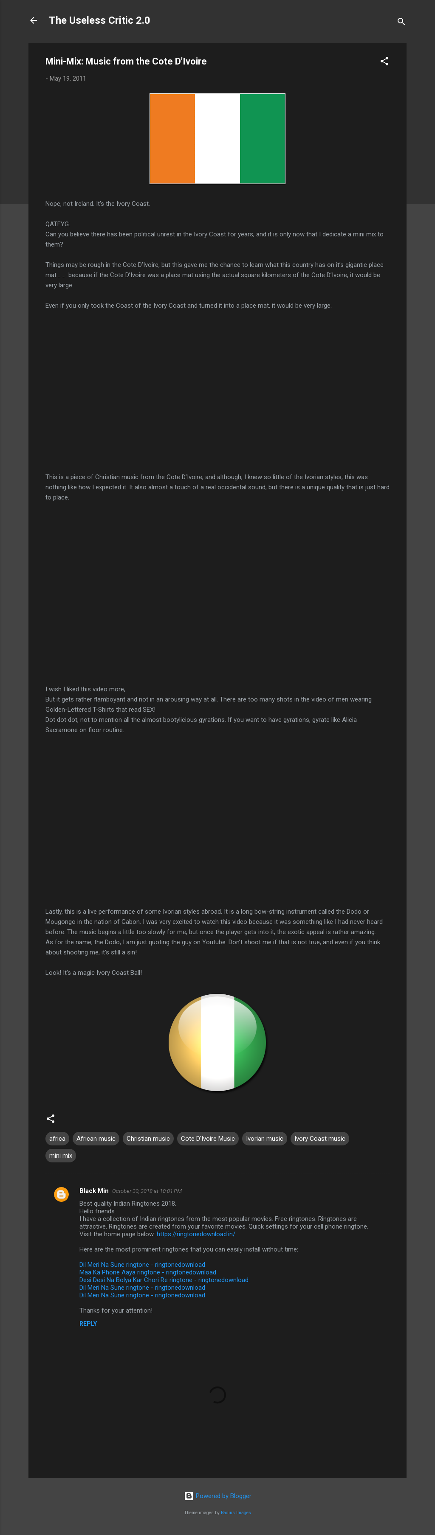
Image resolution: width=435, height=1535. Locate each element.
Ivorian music (264, 1138)
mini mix (60, 1155)
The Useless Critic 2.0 (99, 20)
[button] (384, 62)
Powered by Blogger (217, 1496)
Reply (88, 1323)
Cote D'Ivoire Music (208, 1138)
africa (57, 1138)
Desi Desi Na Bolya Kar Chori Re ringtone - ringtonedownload (164, 1280)
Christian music (148, 1138)
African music (96, 1138)
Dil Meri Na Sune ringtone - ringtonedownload (142, 1264)
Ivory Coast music (319, 1138)
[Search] (401, 23)
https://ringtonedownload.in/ (196, 1234)
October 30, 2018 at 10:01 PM (147, 1191)
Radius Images (236, 1512)
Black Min (94, 1191)
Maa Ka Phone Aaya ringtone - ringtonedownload (147, 1272)
